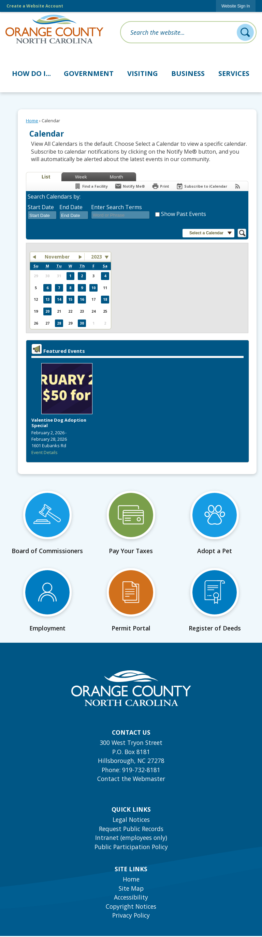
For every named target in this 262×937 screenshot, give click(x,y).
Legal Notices (131, 819)
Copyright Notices (131, 906)
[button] (245, 32)
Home (32, 121)
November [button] (57, 257)
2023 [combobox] (96, 257)
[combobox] (42, 215)
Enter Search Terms (116, 207)
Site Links (131, 869)
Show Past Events (183, 214)
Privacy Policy (131, 915)
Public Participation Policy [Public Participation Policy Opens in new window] (131, 847)
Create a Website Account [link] (34, 6)
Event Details (44, 452)
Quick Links (131, 809)
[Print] (160, 186)
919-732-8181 (141, 770)
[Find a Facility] (91, 186)
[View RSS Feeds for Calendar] (237, 186)
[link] (236, 6)
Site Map (131, 888)
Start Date (41, 207)
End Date (71, 207)
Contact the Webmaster (131, 779)
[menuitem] (31, 72)
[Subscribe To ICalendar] (201, 186)
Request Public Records (131, 829)
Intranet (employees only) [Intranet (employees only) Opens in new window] (131, 837)
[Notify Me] (130, 186)
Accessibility (131, 897)
